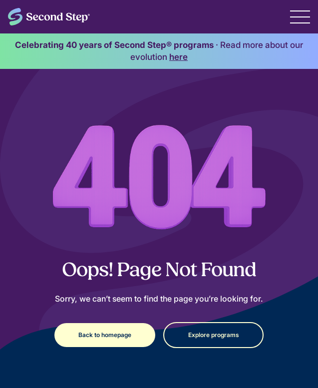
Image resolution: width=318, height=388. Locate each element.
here (178, 57)
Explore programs (213, 335)
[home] (49, 16)
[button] (300, 16)
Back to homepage (104, 335)
